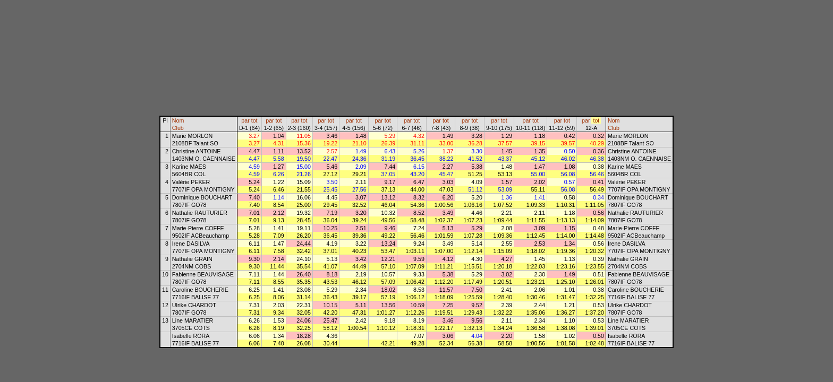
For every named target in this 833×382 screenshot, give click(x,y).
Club (178, 128)
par (245, 120)
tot (254, 120)
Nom (178, 120)
